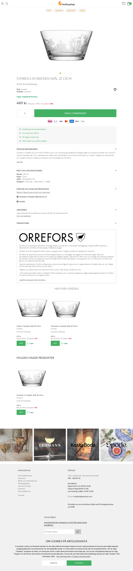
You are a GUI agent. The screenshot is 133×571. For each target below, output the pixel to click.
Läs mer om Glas (24, 486)
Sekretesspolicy (24, 483)
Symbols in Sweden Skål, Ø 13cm (64, 326)
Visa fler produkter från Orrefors (32, 280)
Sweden (24, 89)
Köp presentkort (24, 491)
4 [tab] (67, 75)
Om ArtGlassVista (25, 476)
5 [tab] (69, 75)
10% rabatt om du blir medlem (34, 141)
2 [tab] (62, 75)
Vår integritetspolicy (63, 556)
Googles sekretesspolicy (82, 556)
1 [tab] (60, 75)
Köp (21, 343)
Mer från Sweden (66, 288)
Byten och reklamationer (27, 481)
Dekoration (39, 182)
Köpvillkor (22, 478)
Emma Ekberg (30, 84)
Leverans (21, 489)
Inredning (28, 182)
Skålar (48, 182)
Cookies (21, 495)
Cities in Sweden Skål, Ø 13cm (29, 326)
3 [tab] (64, 75)
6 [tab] (71, 75)
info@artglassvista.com (83, 496)
